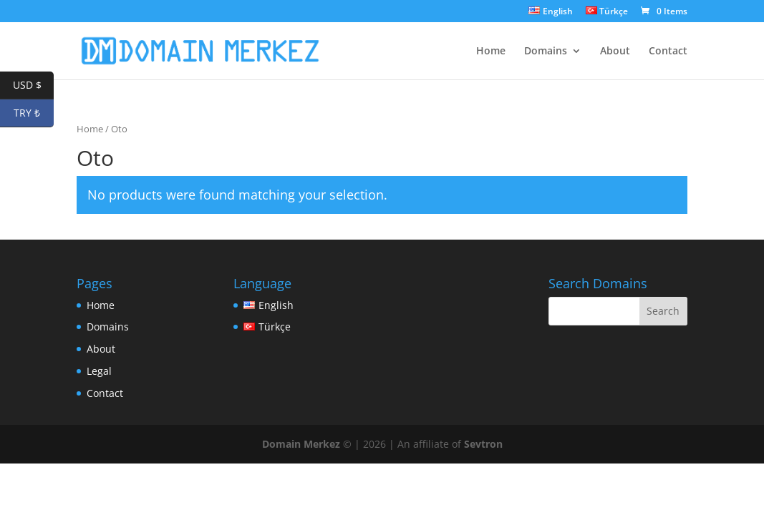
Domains (545, 51)
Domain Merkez (301, 444)
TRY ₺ (34, 113)
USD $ (33, 85)
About (615, 51)
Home (491, 51)
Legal (99, 371)
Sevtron (483, 444)
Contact (668, 51)
